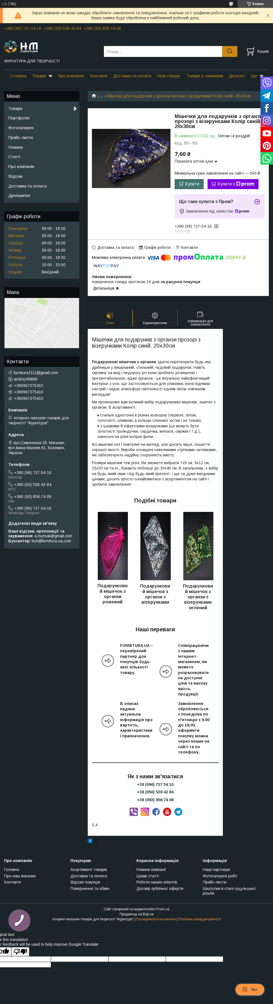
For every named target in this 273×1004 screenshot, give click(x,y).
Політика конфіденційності (200, 919)
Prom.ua (162, 909)
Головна (18, 75)
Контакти (98, 75)
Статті (14, 156)
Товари (39, 75)
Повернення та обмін (89, 888)
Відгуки (15, 176)
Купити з (236, 184)
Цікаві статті (147, 876)
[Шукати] (229, 51)
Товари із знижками (204, 75)
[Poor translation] (20, 951)
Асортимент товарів (88, 869)
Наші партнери (216, 869)
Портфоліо (19, 117)
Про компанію (71, 75)
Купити (192, 184)
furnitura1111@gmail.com (36, 372)
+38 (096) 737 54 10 (155, 784)
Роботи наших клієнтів (156, 882)
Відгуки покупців (85, 882)
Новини (15, 147)
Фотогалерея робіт (220, 876)
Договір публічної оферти (159, 888)
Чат (249, 989)
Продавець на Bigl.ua (136, 914)
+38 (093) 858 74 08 (155, 800)
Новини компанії (151, 869)
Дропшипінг (19, 195)
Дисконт (237, 75)
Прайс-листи (20, 137)
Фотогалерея (20, 127)
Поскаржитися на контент (156, 919)
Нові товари (168, 75)
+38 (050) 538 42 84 (155, 792)
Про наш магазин (20, 876)
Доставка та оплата (132, 75)
